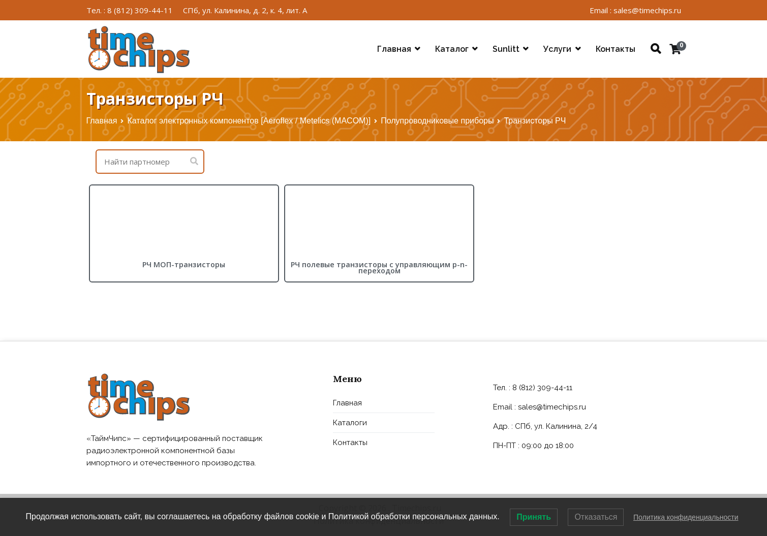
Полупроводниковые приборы (437, 120)
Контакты (615, 49)
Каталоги (350, 422)
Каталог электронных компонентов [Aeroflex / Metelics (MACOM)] (249, 120)
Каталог (452, 49)
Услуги (557, 49)
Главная (394, 49)
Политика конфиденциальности (686, 517)
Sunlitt (506, 49)
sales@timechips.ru (552, 407)
